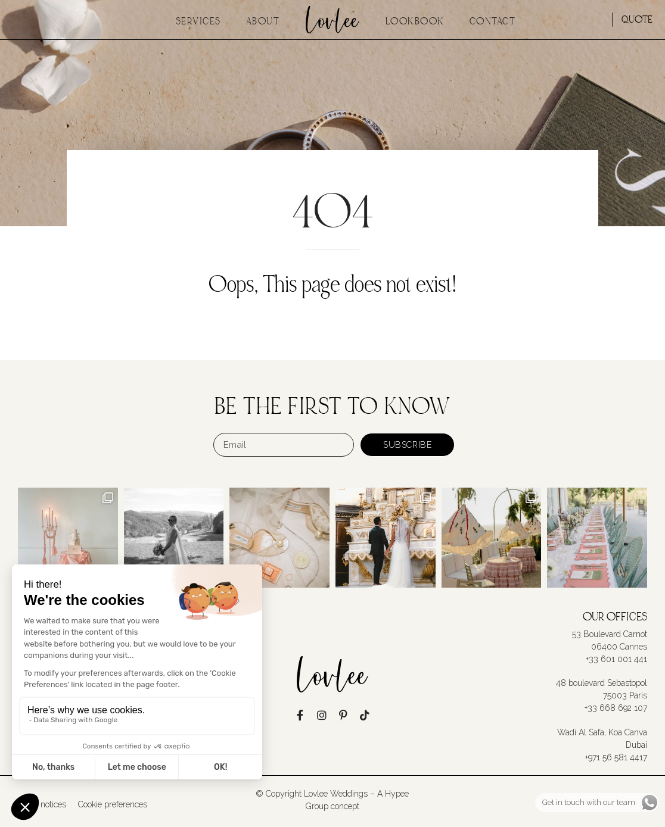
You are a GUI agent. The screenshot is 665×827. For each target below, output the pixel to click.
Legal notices (42, 804)
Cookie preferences (112, 804)
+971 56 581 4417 (616, 757)
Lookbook (415, 22)
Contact (493, 22)
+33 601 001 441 (616, 659)
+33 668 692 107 (616, 708)
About (263, 22)
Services (198, 22)
